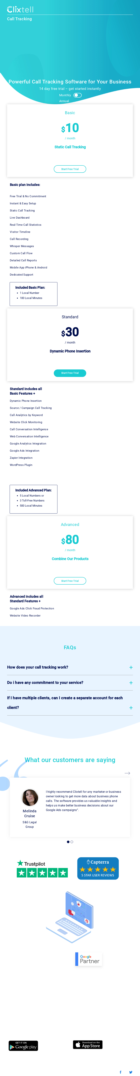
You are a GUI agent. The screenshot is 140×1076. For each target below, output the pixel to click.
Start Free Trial (70, 169)
